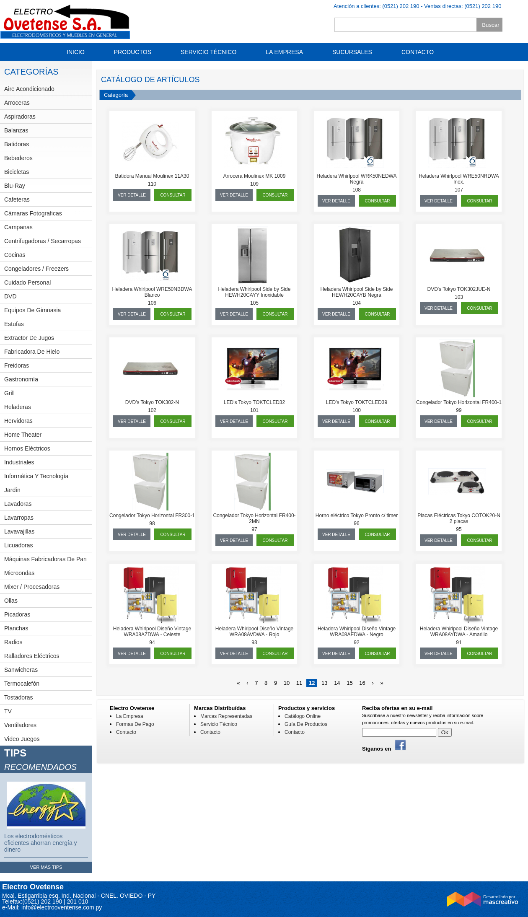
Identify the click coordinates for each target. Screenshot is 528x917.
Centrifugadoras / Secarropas (42, 241)
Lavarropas (19, 517)
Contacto (417, 52)
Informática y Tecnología (36, 476)
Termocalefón (21, 683)
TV (8, 711)
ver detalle (132, 195)
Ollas (11, 600)
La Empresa (284, 52)
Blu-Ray (14, 185)
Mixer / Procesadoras (32, 586)
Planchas (16, 628)
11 (299, 683)
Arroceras (17, 102)
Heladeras (17, 407)
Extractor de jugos (29, 337)
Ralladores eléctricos (32, 656)
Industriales (19, 462)
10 (287, 683)
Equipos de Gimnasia (32, 310)
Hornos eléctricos (27, 448)
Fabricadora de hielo (32, 351)
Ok (444, 732)
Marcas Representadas (226, 716)
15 (349, 683)
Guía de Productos (306, 724)
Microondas (19, 573)
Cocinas (15, 254)
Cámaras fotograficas (33, 213)
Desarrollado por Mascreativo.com (483, 901)
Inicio (76, 52)
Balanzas (16, 130)
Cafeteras (17, 199)
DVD (10, 296)
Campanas (18, 227)
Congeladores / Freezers (36, 268)
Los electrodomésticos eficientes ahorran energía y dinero (40, 843)
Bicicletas (16, 171)
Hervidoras (18, 420)
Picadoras (17, 614)
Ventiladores (20, 725)
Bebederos (18, 158)
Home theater (22, 434)
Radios (13, 642)
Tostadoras (18, 697)
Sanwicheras (21, 669)
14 (337, 683)
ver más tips (46, 867)
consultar (172, 195)
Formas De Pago (135, 724)
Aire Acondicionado (29, 88)
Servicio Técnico (208, 52)
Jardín (12, 490)
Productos (132, 52)
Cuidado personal (27, 282)
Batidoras (16, 144)
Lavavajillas (19, 531)
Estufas (14, 324)
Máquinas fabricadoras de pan (45, 559)
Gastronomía (21, 379)
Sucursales (352, 52)
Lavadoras (17, 503)
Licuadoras (18, 545)
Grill (9, 393)
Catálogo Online (303, 716)
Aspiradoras (20, 116)
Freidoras (16, 365)
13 (324, 683)
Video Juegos (22, 739)
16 (362, 683)
